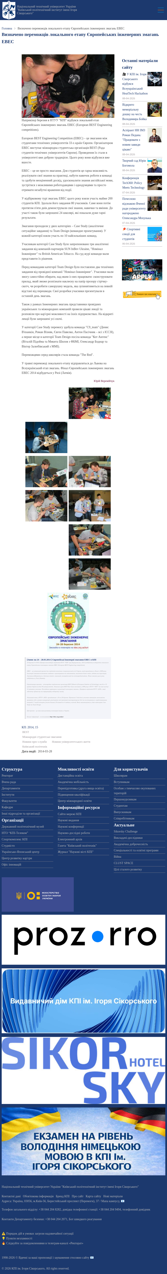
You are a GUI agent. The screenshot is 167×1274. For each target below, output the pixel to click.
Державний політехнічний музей (23, 826)
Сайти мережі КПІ (69, 814)
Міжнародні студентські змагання (41, 736)
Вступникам (121, 782)
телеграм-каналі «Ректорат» (65, 1243)
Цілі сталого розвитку (128, 869)
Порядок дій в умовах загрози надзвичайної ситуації (40, 1233)
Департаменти (11, 788)
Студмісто (8, 845)
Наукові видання (68, 820)
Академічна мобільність (73, 782)
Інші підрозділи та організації (21, 813)
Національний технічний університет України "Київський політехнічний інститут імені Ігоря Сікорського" (47, 10)
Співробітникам (124, 818)
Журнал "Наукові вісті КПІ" (76, 852)
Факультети (9, 801)
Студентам (121, 805)
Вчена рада (9, 782)
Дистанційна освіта (70, 775)
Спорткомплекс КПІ (15, 839)
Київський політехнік (34, 746)
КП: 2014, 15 (30, 727)
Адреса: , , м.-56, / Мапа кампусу (60, 1201)
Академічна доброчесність (131, 844)
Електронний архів (70, 839)
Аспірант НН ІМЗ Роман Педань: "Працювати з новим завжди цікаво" (133, 140)
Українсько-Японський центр (20, 852)
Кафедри (7, 807)
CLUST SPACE (123, 863)
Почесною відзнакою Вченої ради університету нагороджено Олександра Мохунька (136, 208)
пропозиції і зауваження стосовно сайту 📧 (66, 1257)
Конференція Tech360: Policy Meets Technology (133, 182)
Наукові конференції (71, 826)
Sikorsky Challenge (126, 831)
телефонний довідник (136, 1209)
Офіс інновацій (11, 864)
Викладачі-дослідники (128, 837)
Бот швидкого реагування (85, 1219)
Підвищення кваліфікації (74, 794)
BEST (25, 732)
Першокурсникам (125, 799)
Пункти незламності (19, 1238)
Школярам (120, 775)
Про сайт (77, 1196)
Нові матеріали (113, 1196)
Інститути (8, 794)
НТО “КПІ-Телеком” (15, 833)
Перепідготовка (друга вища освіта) (81, 788)
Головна (7, 28)
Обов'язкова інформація (38, 1196)
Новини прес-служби (34, 741)
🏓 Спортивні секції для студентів (131, 234)
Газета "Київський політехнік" (77, 845)
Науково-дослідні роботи (74, 833)
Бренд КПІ (63, 1196)
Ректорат (7, 775)
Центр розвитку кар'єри (17, 858)
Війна (117, 856)
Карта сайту (93, 1196)
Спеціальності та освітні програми (136, 850)
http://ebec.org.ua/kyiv (57, 717)
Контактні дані (11, 1196)
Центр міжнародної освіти (75, 801)
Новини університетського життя (71, 741)
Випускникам (122, 812)
